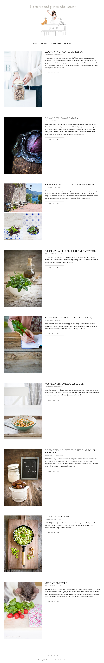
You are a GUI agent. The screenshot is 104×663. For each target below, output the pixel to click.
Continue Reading (55, 73)
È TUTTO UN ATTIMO (57, 516)
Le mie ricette (56, 44)
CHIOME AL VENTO (56, 583)
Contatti (67, 44)
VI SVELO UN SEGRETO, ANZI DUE (64, 384)
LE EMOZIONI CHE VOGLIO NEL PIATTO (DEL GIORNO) (71, 451)
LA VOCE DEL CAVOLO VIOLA (61, 118)
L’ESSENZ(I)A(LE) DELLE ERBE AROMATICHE (70, 251)
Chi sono (44, 44)
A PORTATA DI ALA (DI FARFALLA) (64, 52)
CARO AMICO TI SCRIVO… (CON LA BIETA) (68, 317)
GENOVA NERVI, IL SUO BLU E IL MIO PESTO (70, 184)
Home (35, 44)
